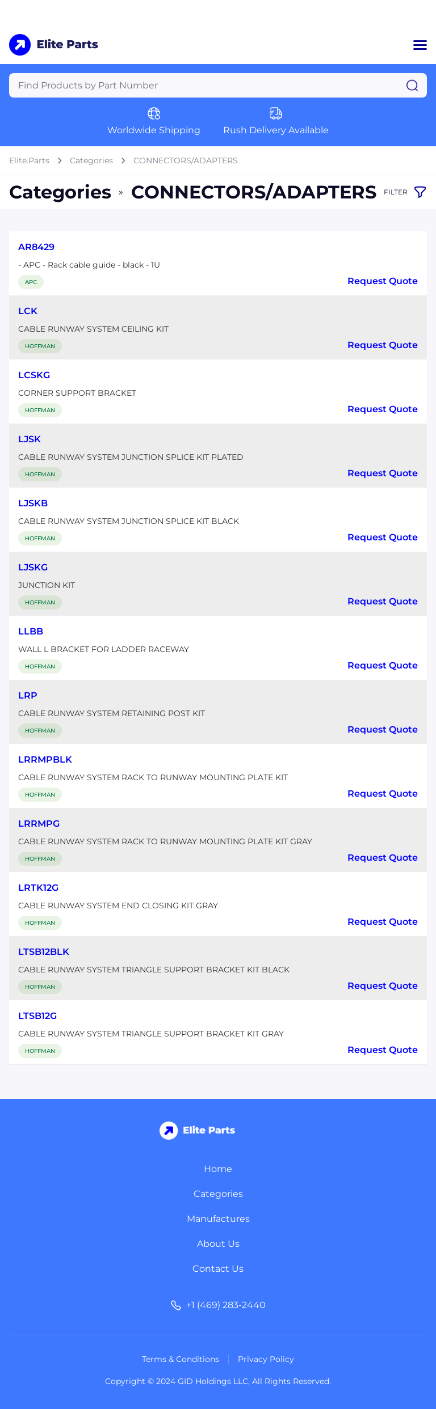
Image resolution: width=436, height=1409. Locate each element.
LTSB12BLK (43, 951)
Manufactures (218, 1218)
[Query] (218, 85)
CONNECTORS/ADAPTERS (185, 160)
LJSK (29, 439)
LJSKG (33, 567)
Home (218, 1168)
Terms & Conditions (180, 1359)
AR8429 (36, 247)
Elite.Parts (29, 160)
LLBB (30, 631)
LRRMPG (39, 823)
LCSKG (34, 375)
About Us (218, 1243)
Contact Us (218, 1268)
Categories (91, 160)
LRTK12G (38, 887)
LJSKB (33, 503)
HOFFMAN (40, 346)
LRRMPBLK (45, 759)
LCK (27, 311)
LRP (27, 695)
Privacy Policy (266, 1359)
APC (31, 282)
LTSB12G (37, 1015)
